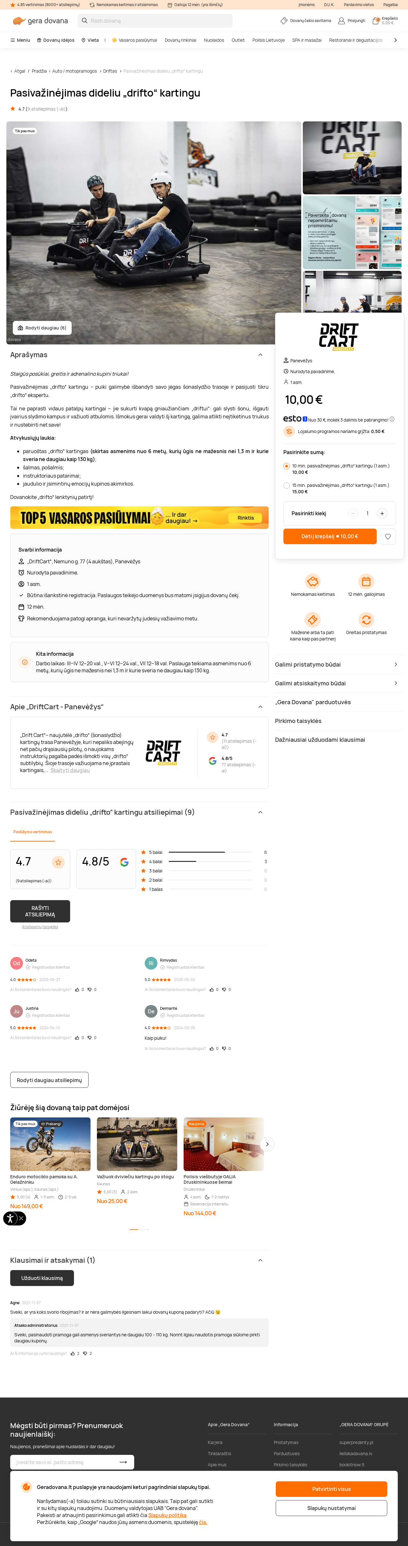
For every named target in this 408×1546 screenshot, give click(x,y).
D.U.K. (329, 4)
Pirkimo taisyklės (290, 1465)
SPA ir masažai (307, 40)
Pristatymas (286, 1442)
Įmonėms (307, 4)
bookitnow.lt (352, 1465)
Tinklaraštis (219, 1453)
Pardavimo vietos (359, 4)
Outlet (238, 40)
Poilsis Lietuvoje (268, 40)
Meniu (20, 40)
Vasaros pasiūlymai (134, 40)
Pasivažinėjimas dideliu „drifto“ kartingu (163, 71)
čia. (203, 1522)
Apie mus (217, 1465)
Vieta (90, 40)
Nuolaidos (214, 40)
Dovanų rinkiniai (180, 40)
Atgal (19, 71)
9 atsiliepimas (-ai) (46, 109)
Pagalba (390, 4)
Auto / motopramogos (74, 71)
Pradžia (39, 71)
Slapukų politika (167, 1515)
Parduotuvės (287, 1453)
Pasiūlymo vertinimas (32, 831)
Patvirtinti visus (331, 1488)
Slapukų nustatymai (331, 1508)
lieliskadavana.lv (355, 1453)
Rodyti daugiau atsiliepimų (49, 1080)
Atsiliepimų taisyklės (40, 926)
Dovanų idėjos (56, 40)
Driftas (110, 71)
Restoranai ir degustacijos (355, 40)
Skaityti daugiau (70, 770)
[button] (267, 1144)
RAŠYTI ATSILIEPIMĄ (40, 911)
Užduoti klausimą (42, 1278)
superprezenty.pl (356, 1442)
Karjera (215, 1442)
